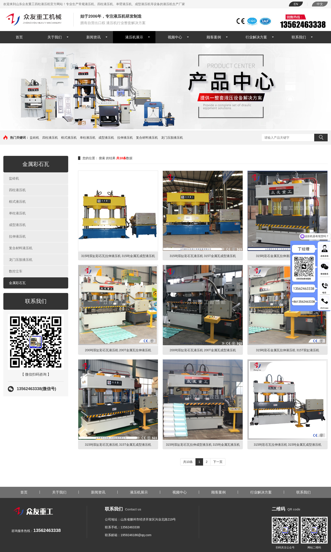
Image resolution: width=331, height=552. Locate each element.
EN (296, 4)
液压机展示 (134, 37)
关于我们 (54, 37)
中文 (320, 4)
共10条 (188, 462)
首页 (19, 37)
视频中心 (175, 37)
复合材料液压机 (147, 137)
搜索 (321, 137)
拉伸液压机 (125, 137)
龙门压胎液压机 (172, 137)
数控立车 (15, 271)
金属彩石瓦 (17, 283)
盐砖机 (34, 137)
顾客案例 (214, 37)
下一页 (218, 462)
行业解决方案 (256, 37)
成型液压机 (106, 137)
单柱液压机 (87, 137)
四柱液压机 (50, 137)
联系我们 (299, 37)
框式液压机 (69, 137)
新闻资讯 (93, 37)
